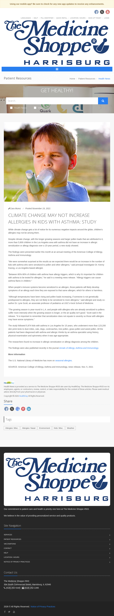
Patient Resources (86, 78)
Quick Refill (61, 18)
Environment (44, 428)
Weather (70, 428)
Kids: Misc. (58, 428)
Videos (39, 107)
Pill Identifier (47, 18)
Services (8, 535)
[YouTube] (14, 612)
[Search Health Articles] (52, 100)
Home (72, 78)
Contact (8, 548)
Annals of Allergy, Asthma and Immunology (78, 348)
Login (106, 18)
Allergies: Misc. (11, 428)
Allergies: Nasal (28, 428)
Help (36, 18)
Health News (18, 107)
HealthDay (23, 396)
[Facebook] (4, 612)
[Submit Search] (103, 100)
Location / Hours (78, 18)
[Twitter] (9, 612)
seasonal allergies (63, 360)
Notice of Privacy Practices (17, 562)
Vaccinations (10, 544)
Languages (26, 18)
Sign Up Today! (94, 18)
